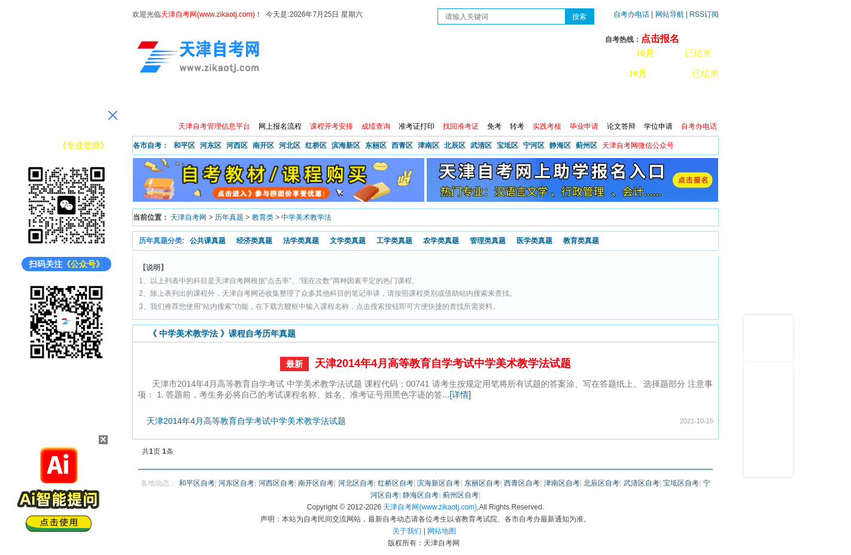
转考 (517, 126)
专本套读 (450, 102)
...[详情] (456, 394)
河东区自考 (236, 483)
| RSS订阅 (702, 14)
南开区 (263, 145)
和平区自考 (197, 483)
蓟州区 (586, 145)
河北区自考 (356, 483)
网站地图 (441, 531)
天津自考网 (188, 217)
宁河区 (534, 145)
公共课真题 (208, 240)
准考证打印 (416, 126)
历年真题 (229, 217)
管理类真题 (488, 240)
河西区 (237, 145)
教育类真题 (581, 240)
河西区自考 (276, 483)
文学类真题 (348, 240)
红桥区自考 (396, 483)
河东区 (210, 145)
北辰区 (455, 145)
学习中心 (604, 102)
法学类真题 (301, 240)
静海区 (560, 145)
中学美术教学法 (306, 217)
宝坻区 (507, 145)
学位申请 (658, 126)
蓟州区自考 (461, 495)
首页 (149, 102)
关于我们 (407, 531)
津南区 (428, 145)
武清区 (481, 145)
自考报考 (244, 102)
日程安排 (295, 102)
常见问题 (553, 102)
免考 (494, 126)
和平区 (184, 145)
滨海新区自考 (438, 483)
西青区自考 (522, 483)
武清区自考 (641, 483)
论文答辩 (621, 126)
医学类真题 (534, 240)
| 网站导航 (667, 14)
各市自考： (151, 145)
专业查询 (398, 102)
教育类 (262, 217)
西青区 (402, 145)
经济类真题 (254, 240)
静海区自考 (421, 495)
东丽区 (376, 145)
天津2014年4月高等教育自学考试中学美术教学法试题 (443, 363)
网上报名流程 (280, 126)
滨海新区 (346, 145)
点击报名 (660, 39)
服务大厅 (347, 102)
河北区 (289, 145)
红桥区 (316, 145)
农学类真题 (441, 240)
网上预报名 (660, 102)
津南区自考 (562, 483)
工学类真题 (394, 240)
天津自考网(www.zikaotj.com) (430, 507)
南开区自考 (316, 483)
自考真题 (501, 102)
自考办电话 (631, 14)
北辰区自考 (601, 483)
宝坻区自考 (681, 483)
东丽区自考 (482, 483)
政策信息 (192, 102)
